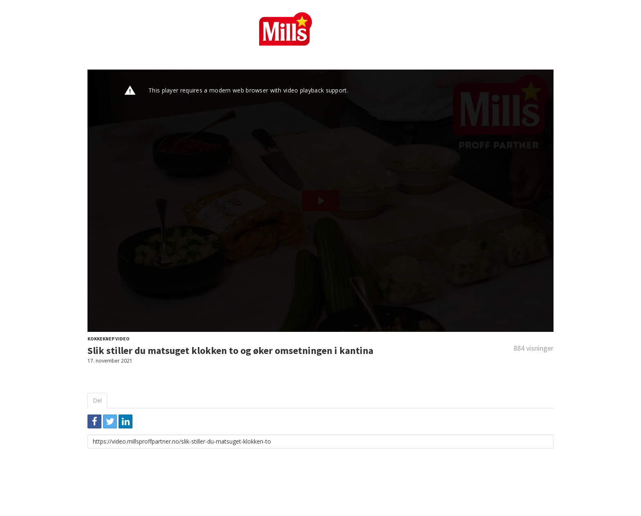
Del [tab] (97, 400)
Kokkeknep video (108, 339)
